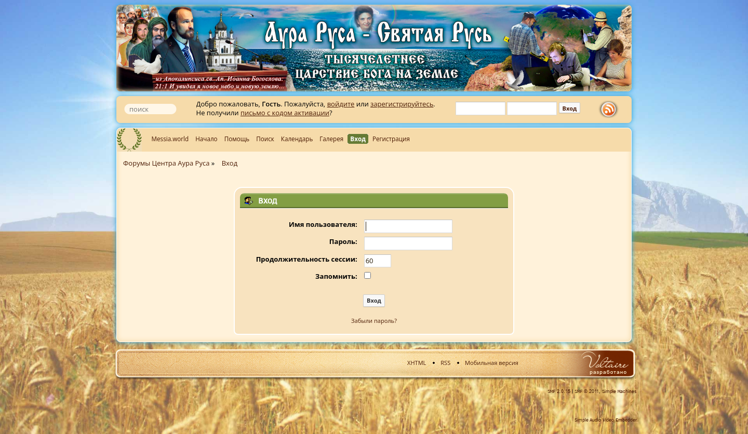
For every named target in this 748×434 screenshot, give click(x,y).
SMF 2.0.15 (558, 391)
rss (611, 109)
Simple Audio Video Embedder (606, 420)
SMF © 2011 (587, 391)
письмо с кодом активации (285, 112)
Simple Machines (619, 391)
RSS (445, 363)
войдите (341, 103)
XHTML (416, 363)
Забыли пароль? (374, 320)
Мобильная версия (491, 363)
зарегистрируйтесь (401, 103)
